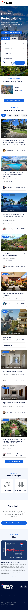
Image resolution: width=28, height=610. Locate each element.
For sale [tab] (5, 38)
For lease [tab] (14, 38)
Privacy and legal (5, 607)
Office (12, 69)
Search (20, 63)
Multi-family (20, 69)
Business (4, 69)
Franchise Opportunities (12, 32)
